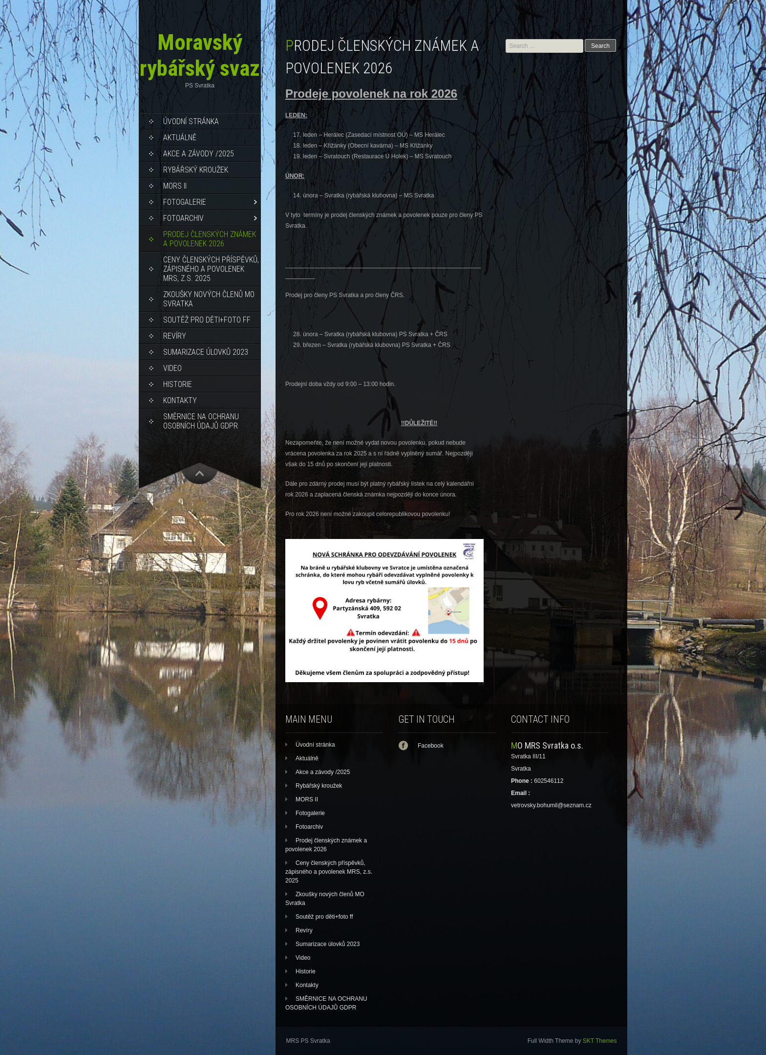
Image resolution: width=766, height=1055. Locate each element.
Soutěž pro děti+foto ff (207, 319)
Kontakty (180, 400)
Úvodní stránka (191, 121)
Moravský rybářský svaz (200, 55)
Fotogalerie (184, 202)
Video (172, 368)
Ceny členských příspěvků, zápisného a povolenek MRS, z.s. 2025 (211, 269)
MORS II (175, 186)
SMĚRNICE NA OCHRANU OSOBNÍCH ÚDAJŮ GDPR (201, 421)
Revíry (174, 336)
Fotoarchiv (183, 218)
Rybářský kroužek (195, 169)
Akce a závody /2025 (198, 153)
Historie (177, 384)
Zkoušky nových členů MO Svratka (209, 299)
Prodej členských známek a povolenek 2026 (209, 239)
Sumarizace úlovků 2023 (205, 352)
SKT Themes (600, 1040)
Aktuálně (179, 137)
